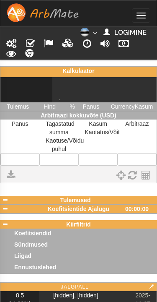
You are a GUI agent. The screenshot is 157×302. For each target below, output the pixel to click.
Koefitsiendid (32, 233)
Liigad (22, 256)
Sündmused (31, 244)
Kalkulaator (78, 71)
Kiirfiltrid (78, 224)
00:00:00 (137, 209)
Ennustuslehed (35, 267)
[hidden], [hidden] (75, 295)
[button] (88, 34)
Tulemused (75, 200)
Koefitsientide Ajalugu (78, 209)
